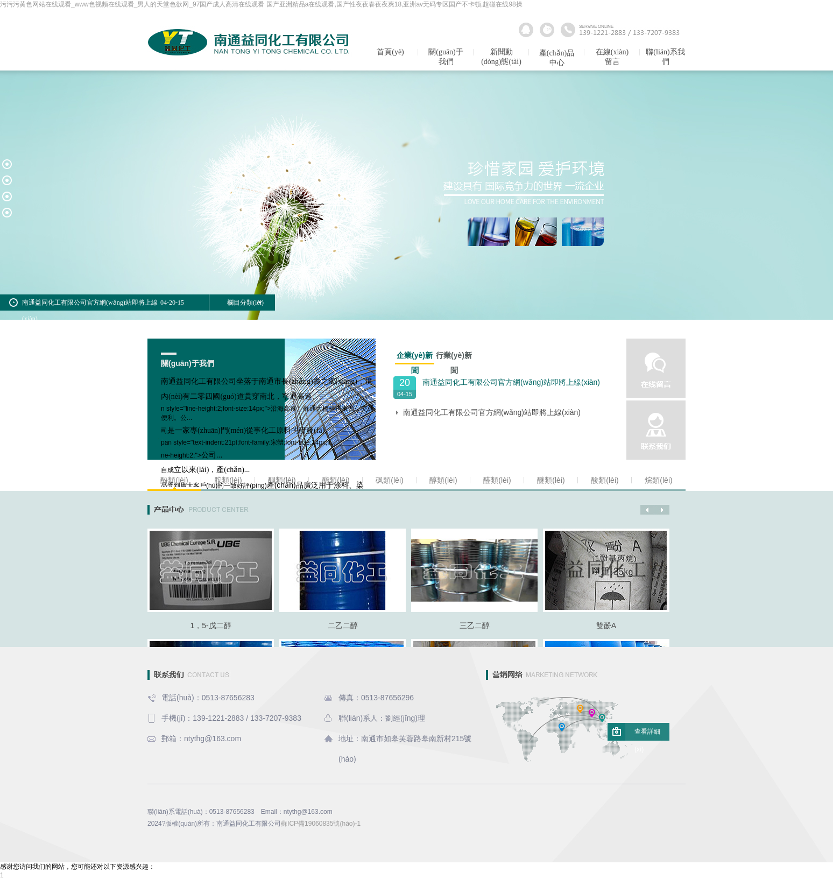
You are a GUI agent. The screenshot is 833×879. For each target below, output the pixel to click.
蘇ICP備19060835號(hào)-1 (321, 823)
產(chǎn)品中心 (557, 58)
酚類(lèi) (174, 480)
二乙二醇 (343, 625)
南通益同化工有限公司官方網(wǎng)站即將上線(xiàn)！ (492, 412)
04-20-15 (172, 302)
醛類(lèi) (497, 480)
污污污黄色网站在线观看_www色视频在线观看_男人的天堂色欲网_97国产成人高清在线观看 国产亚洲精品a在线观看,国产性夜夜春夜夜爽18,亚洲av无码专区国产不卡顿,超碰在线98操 (261, 4)
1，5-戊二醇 (210, 625)
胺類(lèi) (228, 480)
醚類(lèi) (550, 480)
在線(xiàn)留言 (612, 57)
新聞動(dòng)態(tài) (501, 57)
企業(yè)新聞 (415, 357)
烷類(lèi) (658, 480)
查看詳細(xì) (647, 734)
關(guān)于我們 (445, 57)
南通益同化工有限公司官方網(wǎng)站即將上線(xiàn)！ (511, 382)
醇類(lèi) (443, 480)
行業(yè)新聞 (454, 357)
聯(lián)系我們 (665, 57)
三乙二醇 (475, 625)
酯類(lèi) (335, 480)
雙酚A (606, 625)
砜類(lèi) (389, 480)
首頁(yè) (390, 52)
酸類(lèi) (604, 480)
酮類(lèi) (281, 480)
